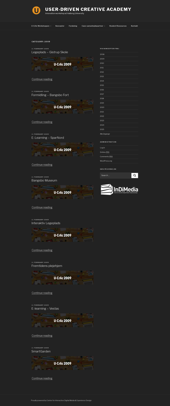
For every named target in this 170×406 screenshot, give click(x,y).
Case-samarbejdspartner (93, 26)
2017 (102, 94)
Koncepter (59, 26)
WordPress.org (106, 161)
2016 (102, 90)
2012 (102, 72)
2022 (102, 116)
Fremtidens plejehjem (46, 266)
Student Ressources (118, 26)
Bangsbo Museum (44, 180)
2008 (102, 54)
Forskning (73, 26)
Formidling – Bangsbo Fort (50, 95)
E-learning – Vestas (45, 308)
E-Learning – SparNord (47, 137)
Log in (102, 148)
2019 (102, 103)
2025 (102, 129)
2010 (102, 63)
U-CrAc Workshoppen (41, 26)
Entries (104, 152)
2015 (102, 85)
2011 (102, 68)
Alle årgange (105, 134)
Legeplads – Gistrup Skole (49, 52)
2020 (102, 107)
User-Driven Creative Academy (88, 9)
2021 (102, 112)
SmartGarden (41, 351)
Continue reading (42, 79)
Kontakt (134, 26)
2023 (102, 121)
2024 (102, 125)
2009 (102, 59)
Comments (106, 157)
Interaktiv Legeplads (45, 223)
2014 (102, 81)
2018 (102, 98)
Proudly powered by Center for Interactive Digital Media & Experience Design (61, 400)
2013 (102, 76)
